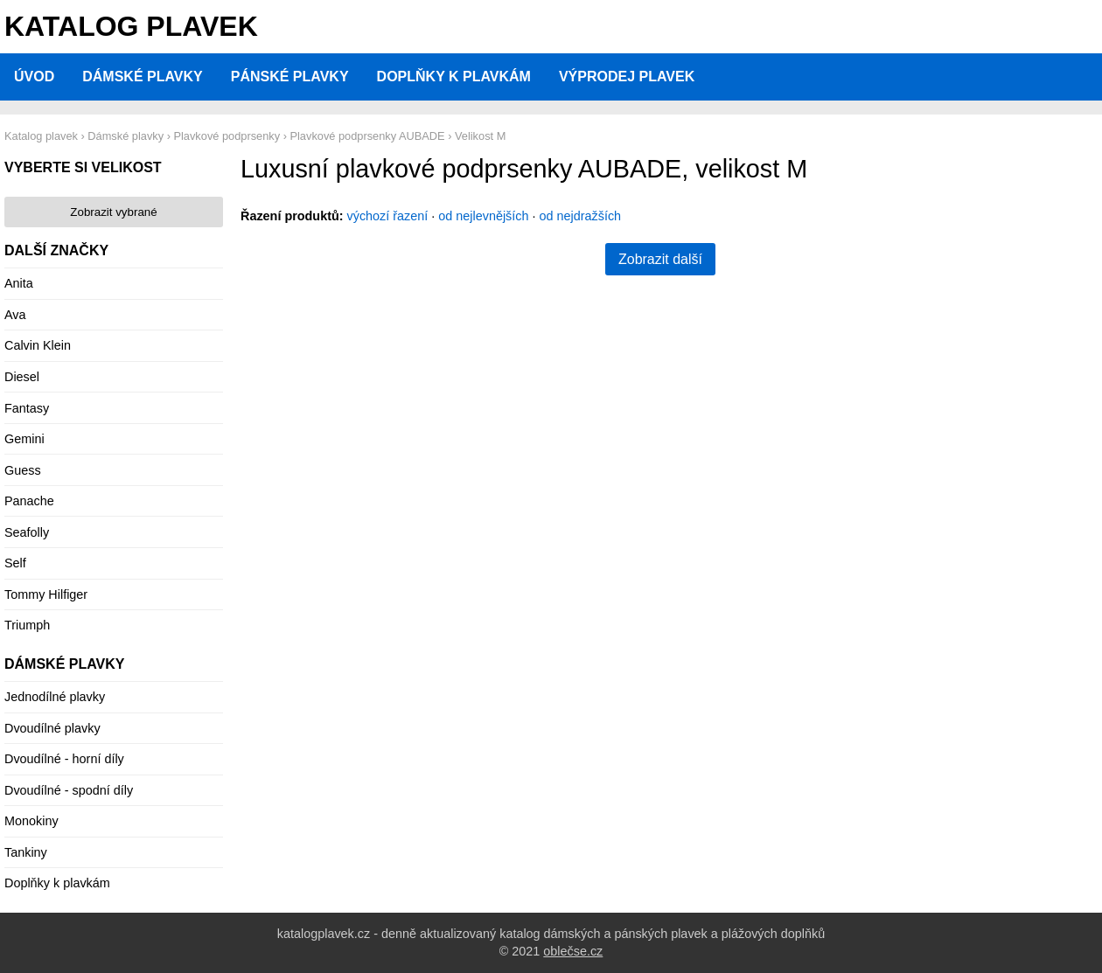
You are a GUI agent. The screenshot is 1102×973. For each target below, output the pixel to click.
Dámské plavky (142, 76)
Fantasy (26, 408)
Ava (15, 315)
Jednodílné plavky (54, 697)
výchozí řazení (388, 216)
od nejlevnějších (483, 216)
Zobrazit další (660, 259)
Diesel (21, 377)
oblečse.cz (573, 951)
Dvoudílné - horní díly (64, 759)
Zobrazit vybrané (113, 212)
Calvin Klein (37, 345)
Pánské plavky (290, 76)
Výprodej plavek (626, 76)
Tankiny (25, 852)
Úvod (34, 76)
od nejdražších (581, 216)
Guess (22, 470)
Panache (29, 501)
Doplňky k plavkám (454, 76)
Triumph (27, 625)
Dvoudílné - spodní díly (68, 790)
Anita (18, 283)
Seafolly (26, 532)
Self (15, 563)
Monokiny (31, 821)
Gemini (24, 439)
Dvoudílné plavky (52, 728)
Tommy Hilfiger (45, 594)
